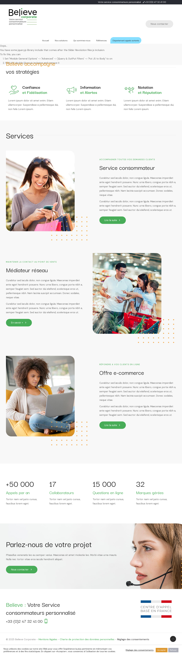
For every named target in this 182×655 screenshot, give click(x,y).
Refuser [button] (173, 650)
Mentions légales (47, 639)
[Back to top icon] (173, 639)
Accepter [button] (161, 650)
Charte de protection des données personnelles (87, 639)
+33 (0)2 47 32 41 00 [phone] (155, 2)
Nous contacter (159, 23)
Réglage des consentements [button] (133, 639)
